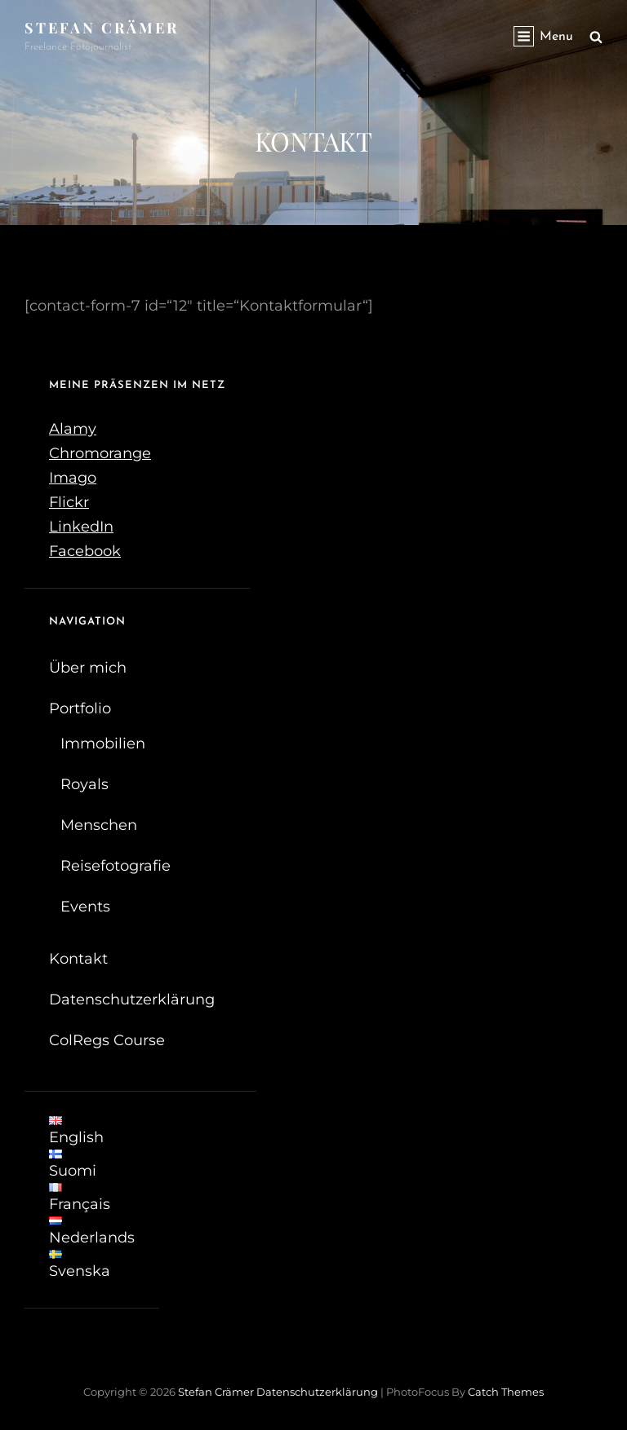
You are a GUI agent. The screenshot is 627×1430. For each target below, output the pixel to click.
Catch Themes (506, 1391)
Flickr (69, 502)
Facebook (85, 551)
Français (79, 1198)
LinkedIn (81, 527)
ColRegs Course (107, 1040)
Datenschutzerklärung (132, 1000)
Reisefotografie (115, 866)
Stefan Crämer (101, 28)
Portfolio (80, 708)
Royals (84, 784)
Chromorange (100, 453)
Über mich (88, 668)
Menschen (98, 825)
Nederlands (92, 1231)
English (76, 1131)
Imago (72, 478)
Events (85, 907)
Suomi (72, 1165)
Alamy (72, 429)
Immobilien (102, 744)
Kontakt (78, 959)
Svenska (79, 1265)
